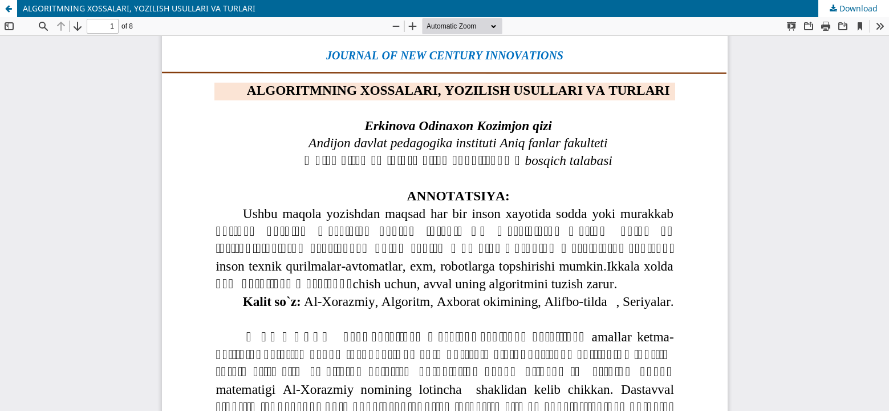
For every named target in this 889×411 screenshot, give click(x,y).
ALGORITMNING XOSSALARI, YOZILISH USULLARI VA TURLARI (139, 8)
